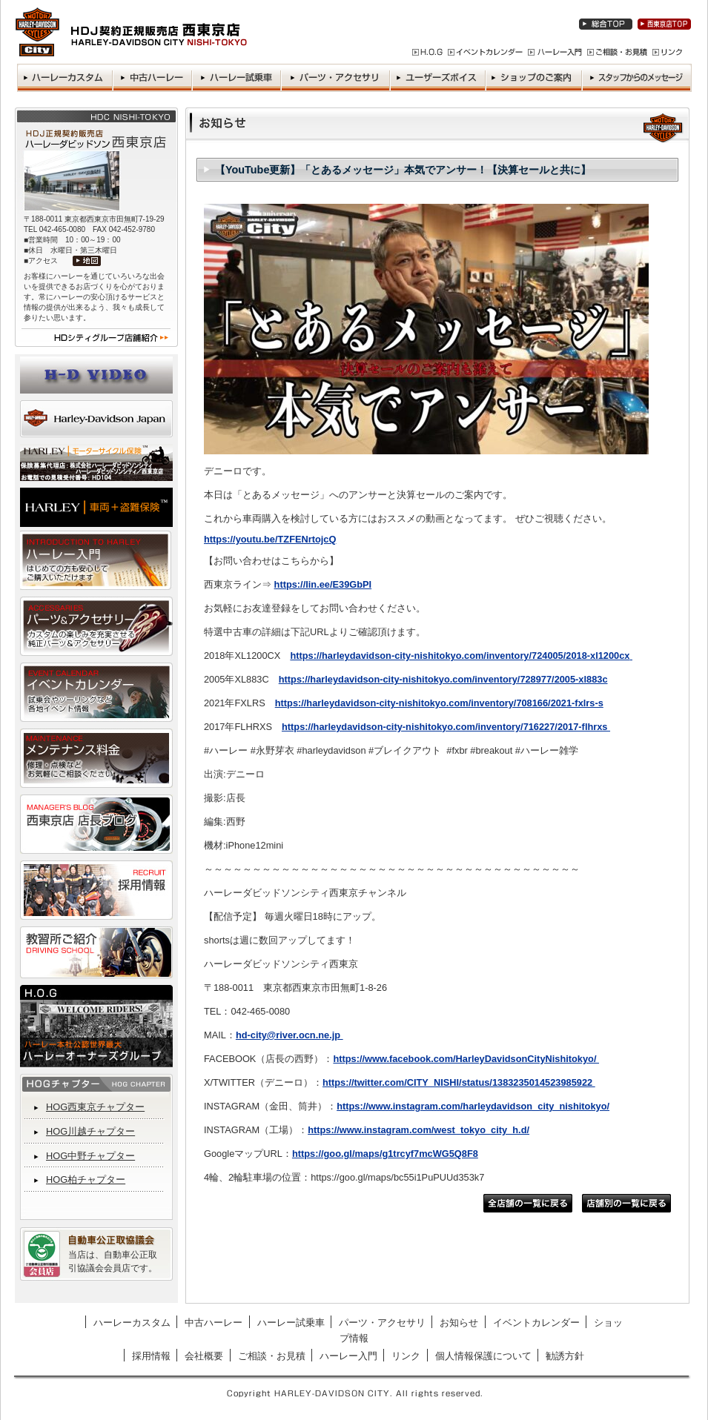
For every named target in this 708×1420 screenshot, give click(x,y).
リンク (405, 1355)
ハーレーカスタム (132, 1322)
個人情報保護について (483, 1355)
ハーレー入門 (348, 1355)
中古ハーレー (213, 1322)
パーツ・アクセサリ (382, 1322)
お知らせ (459, 1322)
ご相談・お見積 (271, 1355)
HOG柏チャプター (85, 1179)
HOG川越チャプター (90, 1131)
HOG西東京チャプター (95, 1106)
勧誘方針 (565, 1355)
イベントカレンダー (536, 1322)
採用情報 (151, 1355)
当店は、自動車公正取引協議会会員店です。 (112, 1261)
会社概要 (204, 1355)
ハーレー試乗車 (291, 1322)
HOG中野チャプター (90, 1155)
